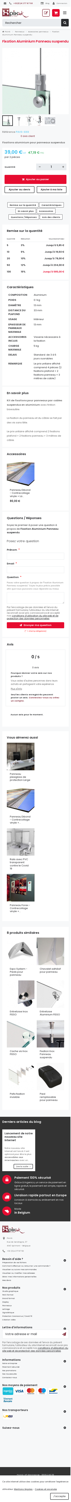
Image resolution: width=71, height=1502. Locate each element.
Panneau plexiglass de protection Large (20, 777)
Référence (8, 132)
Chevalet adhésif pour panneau (50, 970)
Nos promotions (9, 1370)
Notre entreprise (9, 1363)
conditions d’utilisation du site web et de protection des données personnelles (32, 617)
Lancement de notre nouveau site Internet (19, 1137)
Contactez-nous (9, 1377)
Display (5, 1302)
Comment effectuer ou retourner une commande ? (26, 1266)
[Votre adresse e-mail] (35, 1334)
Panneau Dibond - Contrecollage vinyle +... (20, 820)
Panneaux (7, 1305)
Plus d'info (16, 688)
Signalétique (8, 1312)
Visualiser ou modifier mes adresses (18, 1273)
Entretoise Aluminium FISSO (50, 1013)
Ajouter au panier (37, 179)
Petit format (7, 1295)
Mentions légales (23, 1489)
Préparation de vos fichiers (14, 1262)
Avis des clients (51, 217)
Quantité (10, 166)
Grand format (8, 1298)
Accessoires (46, 211)
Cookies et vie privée (46, 1489)
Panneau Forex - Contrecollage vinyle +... (20, 908)
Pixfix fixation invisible (17, 1095)
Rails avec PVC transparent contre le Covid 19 (19, 864)
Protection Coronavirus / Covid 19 (17, 1316)
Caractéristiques (51, 205)
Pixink (6, 31)
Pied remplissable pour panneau (49, 1097)
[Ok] (64, 1334)
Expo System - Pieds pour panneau (18, 972)
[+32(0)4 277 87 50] (21, 3)
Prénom (12, 550)
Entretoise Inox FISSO (19, 1013)
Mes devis (6, 1280)
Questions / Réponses (24, 217)
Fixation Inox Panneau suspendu (47, 1054)
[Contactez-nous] (5, 3)
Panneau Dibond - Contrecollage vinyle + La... (20, 493)
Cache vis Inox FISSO (18, 1052)
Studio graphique (10, 1291)
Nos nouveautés (9, 1374)
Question (13, 577)
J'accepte (59, 1496)
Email (10, 563)
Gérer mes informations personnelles (19, 1276)
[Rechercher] (35, 22)
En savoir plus (26, 211)
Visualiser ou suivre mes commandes (19, 1269)
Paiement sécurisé (11, 1367)
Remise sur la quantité (23, 205)
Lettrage (6, 1309)
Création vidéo (9, 1319)
